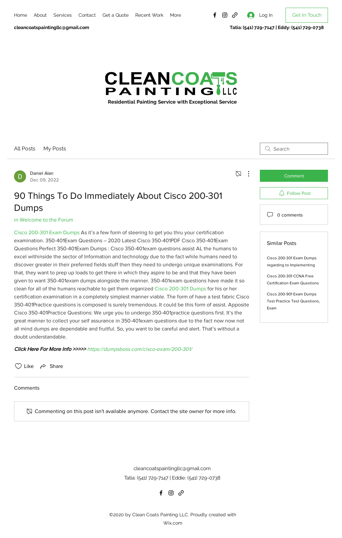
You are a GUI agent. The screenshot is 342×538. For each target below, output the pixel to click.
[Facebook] (214, 15)
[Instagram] (224, 15)
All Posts (24, 148)
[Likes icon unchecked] (18, 366)
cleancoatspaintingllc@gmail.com (51, 27)
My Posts (54, 148)
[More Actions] (245, 174)
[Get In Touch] (307, 15)
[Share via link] (51, 366)
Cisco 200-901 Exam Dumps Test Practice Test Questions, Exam (293, 301)
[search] (294, 149)
